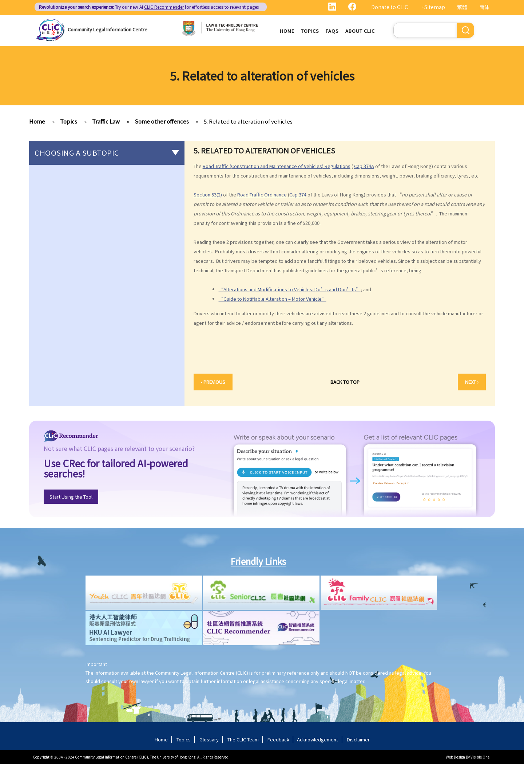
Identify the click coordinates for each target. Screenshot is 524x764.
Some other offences (162, 121)
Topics (310, 30)
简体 (484, 7)
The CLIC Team (243, 739)
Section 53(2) (208, 194)
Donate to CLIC (389, 7)
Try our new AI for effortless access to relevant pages (149, 7)
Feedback (278, 739)
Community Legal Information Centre (107, 29)
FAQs (332, 30)
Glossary (209, 739)
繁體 (462, 7)
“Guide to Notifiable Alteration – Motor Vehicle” (272, 298)
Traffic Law (106, 121)
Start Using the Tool (70, 496)
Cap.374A (364, 166)
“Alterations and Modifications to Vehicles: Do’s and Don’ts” (290, 289)
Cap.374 (297, 194)
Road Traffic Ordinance (262, 194)
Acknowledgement (317, 739)
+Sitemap (433, 7)
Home (287, 30)
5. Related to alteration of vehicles (248, 121)
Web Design (455, 757)
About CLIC (360, 30)
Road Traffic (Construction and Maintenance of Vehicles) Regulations (276, 166)
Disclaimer (358, 739)
